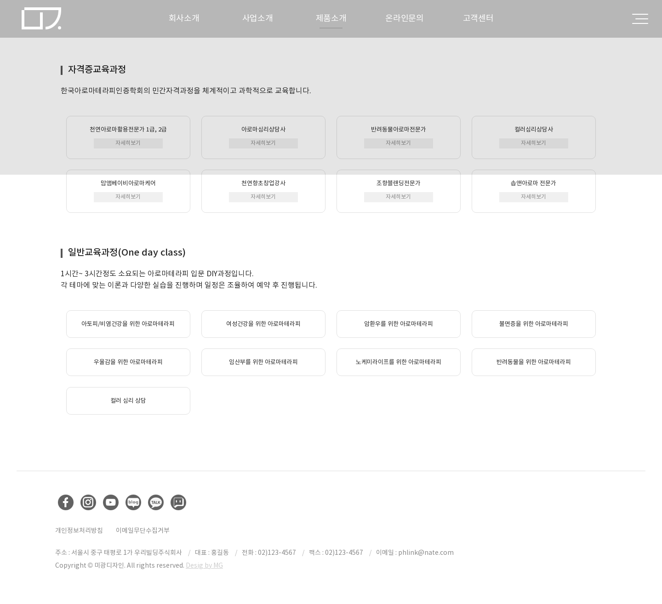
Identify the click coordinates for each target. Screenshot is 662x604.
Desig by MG (204, 565)
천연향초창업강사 (263, 190)
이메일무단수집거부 (143, 530)
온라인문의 (404, 18)
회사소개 (184, 18)
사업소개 (257, 18)
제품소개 (331, 18)
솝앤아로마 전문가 (533, 190)
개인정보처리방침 (79, 530)
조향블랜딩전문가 (398, 190)
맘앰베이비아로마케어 (128, 190)
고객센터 (478, 18)
